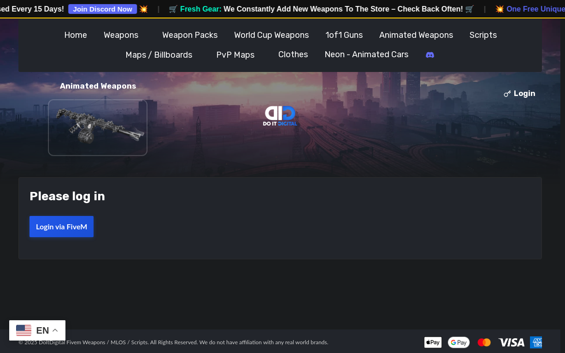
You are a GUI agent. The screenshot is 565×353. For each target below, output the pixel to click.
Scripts (483, 35)
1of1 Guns (344, 35)
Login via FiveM (61, 226)
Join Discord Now (108, 9)
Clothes (293, 54)
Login (520, 93)
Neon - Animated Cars (366, 54)
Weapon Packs (190, 35)
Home (75, 35)
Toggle (147, 35)
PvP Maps (235, 55)
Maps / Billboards (158, 55)
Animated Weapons (416, 35)
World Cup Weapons (271, 35)
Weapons (121, 35)
